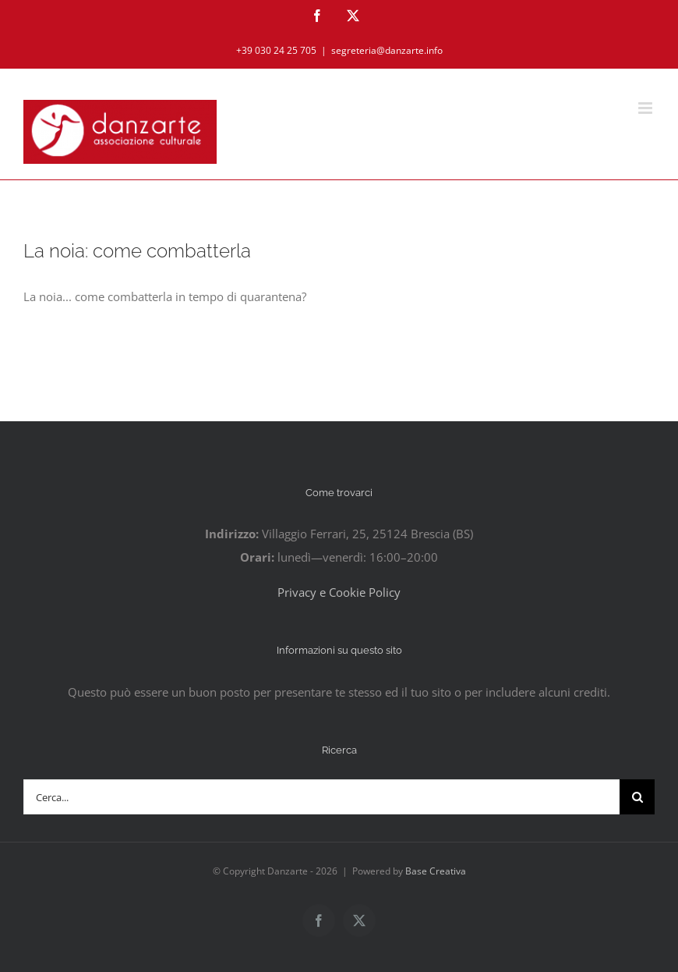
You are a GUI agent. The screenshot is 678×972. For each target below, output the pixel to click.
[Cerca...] (321, 796)
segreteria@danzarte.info (387, 50)
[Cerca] (637, 796)
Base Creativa (435, 871)
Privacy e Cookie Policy (339, 592)
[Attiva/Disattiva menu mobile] (646, 108)
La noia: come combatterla (137, 251)
